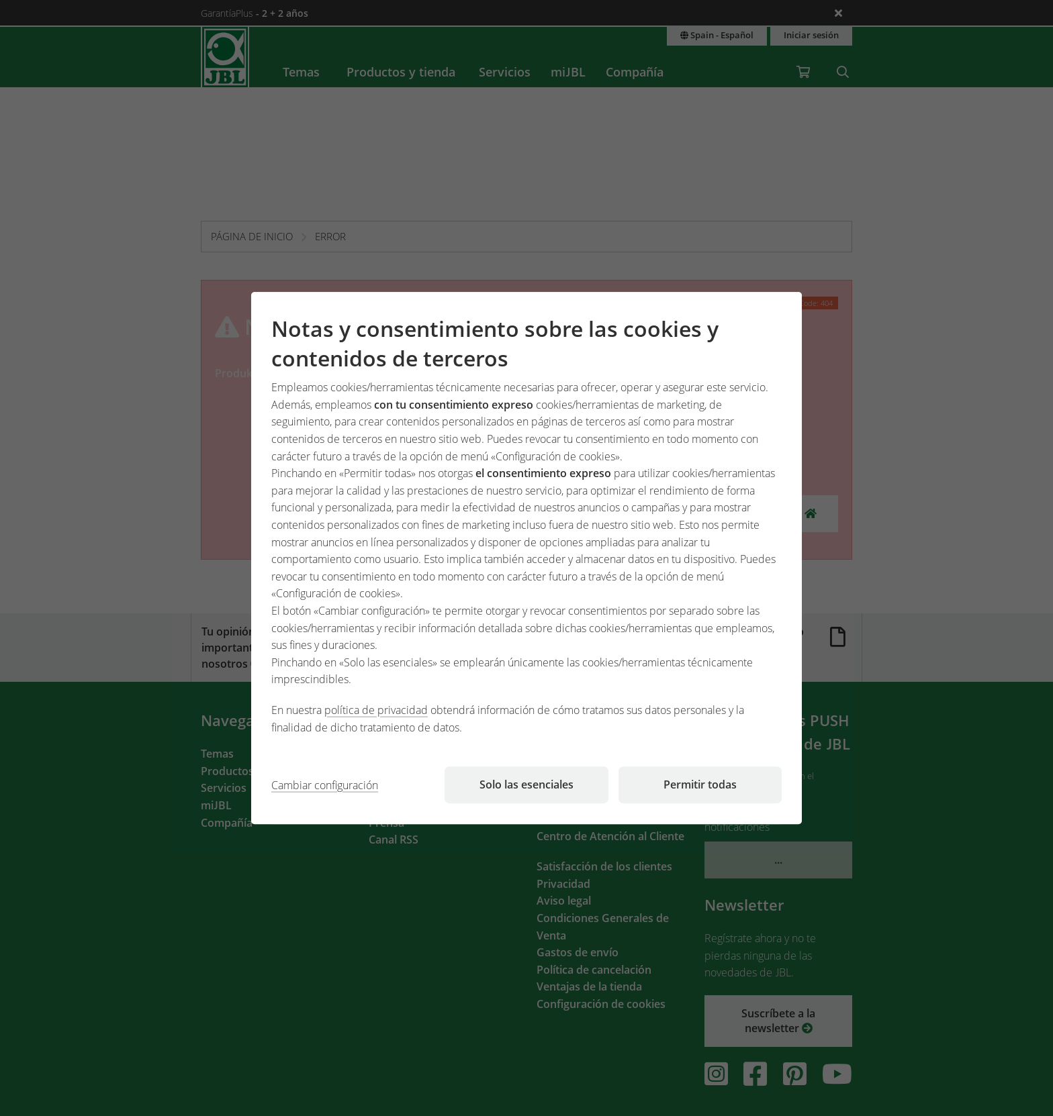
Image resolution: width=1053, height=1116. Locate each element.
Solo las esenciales (526, 784)
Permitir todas (700, 784)
